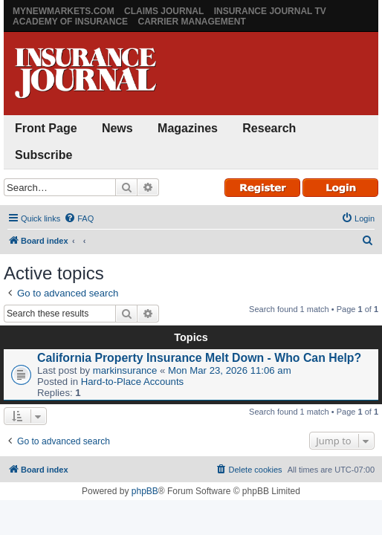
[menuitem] (79, 218)
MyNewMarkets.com (63, 11)
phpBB (145, 491)
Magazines (188, 128)
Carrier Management (191, 21)
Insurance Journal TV (270, 11)
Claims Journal (164, 11)
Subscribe (43, 155)
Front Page (46, 128)
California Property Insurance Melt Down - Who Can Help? (199, 357)
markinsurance (125, 370)
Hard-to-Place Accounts (132, 381)
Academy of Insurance (70, 21)
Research (269, 128)
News (117, 128)
